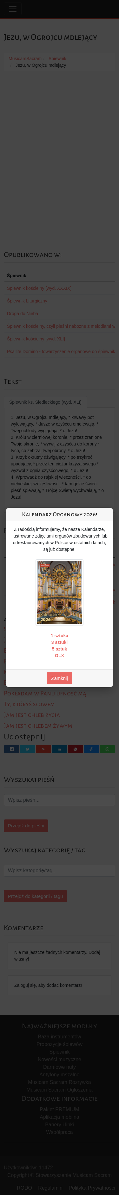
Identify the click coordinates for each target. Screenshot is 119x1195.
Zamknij (59, 678)
